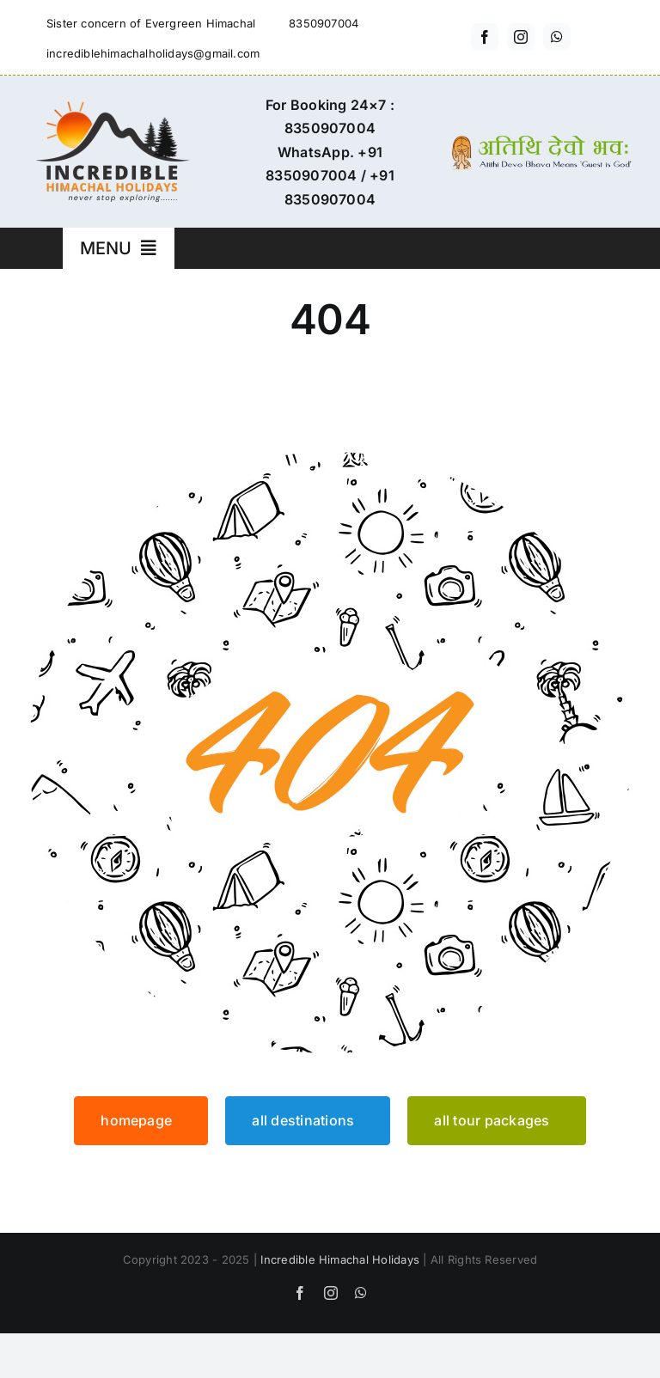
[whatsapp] (557, 37)
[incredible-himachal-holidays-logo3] (112, 108)
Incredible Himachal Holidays (339, 1259)
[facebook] (484, 37)
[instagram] (521, 37)
